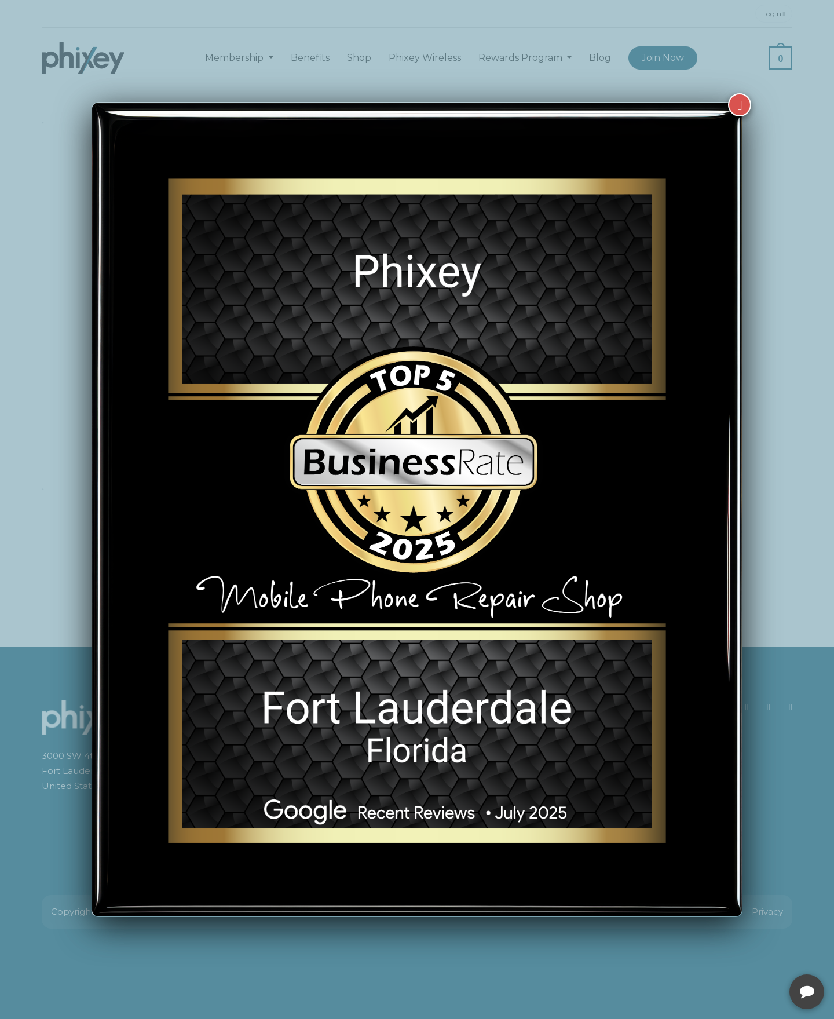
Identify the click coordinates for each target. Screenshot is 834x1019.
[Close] (739, 104)
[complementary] (750, 955)
